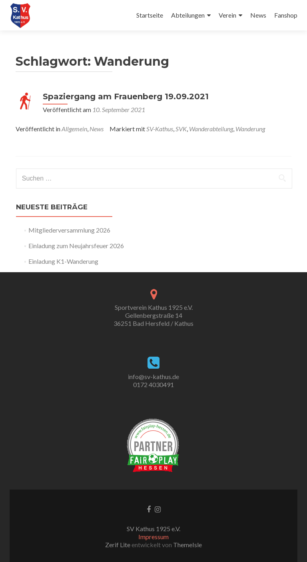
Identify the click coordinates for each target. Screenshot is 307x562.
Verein (227, 15)
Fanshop (285, 15)
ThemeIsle (187, 544)
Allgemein (74, 128)
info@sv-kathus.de (153, 376)
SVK (181, 128)
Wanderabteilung (211, 128)
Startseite (149, 15)
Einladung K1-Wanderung (63, 261)
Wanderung (250, 128)
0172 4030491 (153, 384)
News (258, 15)
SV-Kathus (159, 128)
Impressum (153, 536)
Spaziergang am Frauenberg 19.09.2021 (126, 96)
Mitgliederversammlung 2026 (69, 230)
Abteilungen (188, 15)
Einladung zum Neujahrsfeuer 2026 (76, 245)
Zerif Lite (118, 544)
